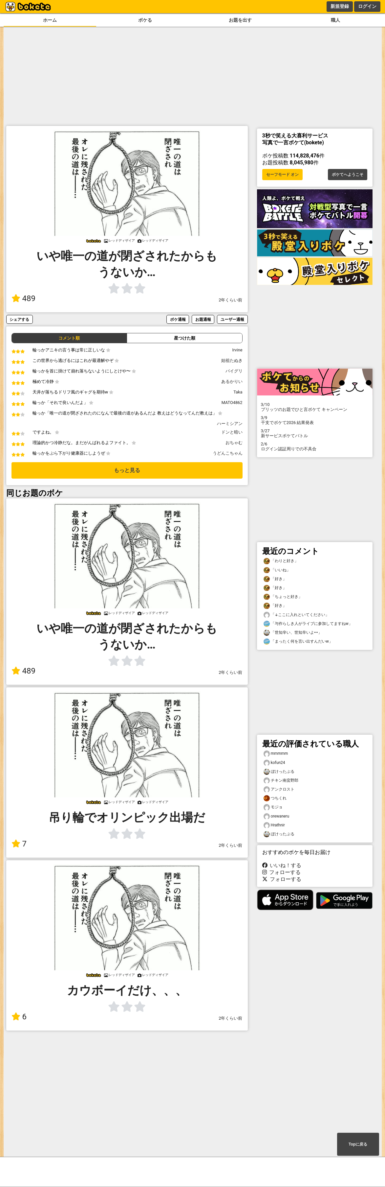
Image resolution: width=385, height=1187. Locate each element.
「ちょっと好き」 (283, 597)
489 (23, 298)
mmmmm (276, 753)
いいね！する (282, 865)
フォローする (281, 872)
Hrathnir (274, 825)
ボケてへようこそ (347, 174)
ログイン (367, 6)
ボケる (145, 20)
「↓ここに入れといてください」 (297, 615)
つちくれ (275, 798)
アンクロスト (279, 789)
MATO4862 (232, 402)
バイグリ (234, 370)
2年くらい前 (230, 299)
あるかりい (232, 381)
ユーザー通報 (232, 319)
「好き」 (275, 579)
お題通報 (203, 319)
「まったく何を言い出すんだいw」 (298, 641)
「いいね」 (277, 570)
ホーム (50, 20)
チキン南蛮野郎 (281, 780)
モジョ (273, 807)
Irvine (237, 349)
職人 (335, 20)
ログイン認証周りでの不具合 (315, 446)
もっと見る (127, 470)
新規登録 (340, 6)
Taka (237, 392)
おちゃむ (234, 442)
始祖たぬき (232, 360)
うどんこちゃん (228, 453)
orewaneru (276, 816)
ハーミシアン (230, 423)
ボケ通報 (178, 319)
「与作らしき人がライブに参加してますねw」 (308, 624)
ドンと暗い (232, 432)
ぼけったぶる (279, 772)
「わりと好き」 (281, 561)
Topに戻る (358, 1144)
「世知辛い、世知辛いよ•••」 (293, 632)
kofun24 (274, 763)
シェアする (19, 319)
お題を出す (240, 20)
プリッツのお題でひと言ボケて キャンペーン (315, 407)
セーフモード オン (282, 174)
